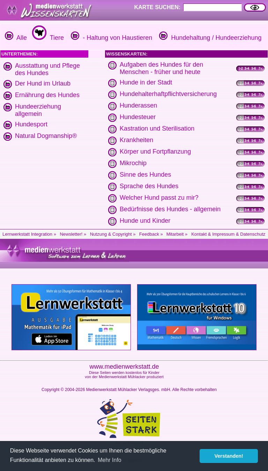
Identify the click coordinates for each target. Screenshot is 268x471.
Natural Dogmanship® (46, 135)
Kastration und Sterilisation (157, 128)
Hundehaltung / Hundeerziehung (209, 37)
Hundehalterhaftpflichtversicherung (168, 93)
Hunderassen (138, 105)
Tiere (47, 37)
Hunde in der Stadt (146, 82)
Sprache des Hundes (149, 186)
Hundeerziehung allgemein (38, 110)
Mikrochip (133, 163)
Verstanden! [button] (229, 456)
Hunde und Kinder (145, 220)
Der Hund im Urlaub (42, 83)
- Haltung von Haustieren (110, 37)
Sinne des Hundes (145, 174)
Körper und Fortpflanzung (155, 151)
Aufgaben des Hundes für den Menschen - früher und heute (161, 68)
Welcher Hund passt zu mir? (159, 197)
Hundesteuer (138, 116)
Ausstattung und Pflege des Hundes (47, 69)
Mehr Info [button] (109, 460)
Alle (16, 37)
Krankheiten (136, 140)
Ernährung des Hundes (47, 94)
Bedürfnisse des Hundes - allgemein (170, 209)
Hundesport (31, 124)
